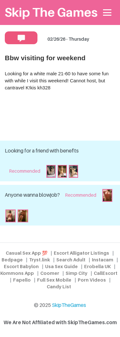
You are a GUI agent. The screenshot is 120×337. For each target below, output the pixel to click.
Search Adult (70, 259)
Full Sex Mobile (54, 280)
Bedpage (12, 259)
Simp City (76, 273)
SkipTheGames (69, 305)
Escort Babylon (21, 266)
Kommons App (17, 273)
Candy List (59, 286)
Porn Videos (92, 280)
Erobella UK (97, 266)
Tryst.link (39, 259)
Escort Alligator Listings (81, 253)
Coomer (49, 273)
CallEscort (105, 273)
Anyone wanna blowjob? (32, 195)
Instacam (102, 259)
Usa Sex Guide (61, 266)
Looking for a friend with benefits (42, 151)
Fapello (22, 280)
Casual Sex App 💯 (26, 253)
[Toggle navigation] (107, 12)
